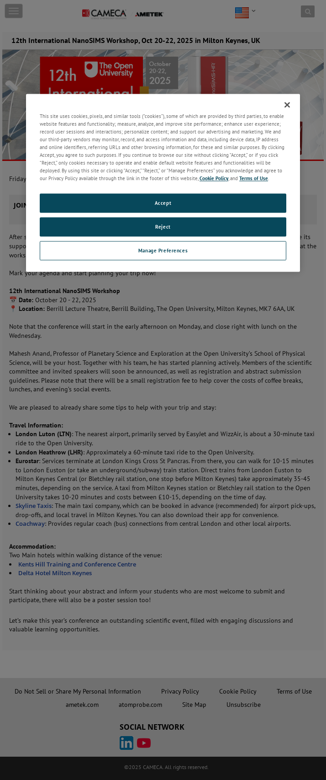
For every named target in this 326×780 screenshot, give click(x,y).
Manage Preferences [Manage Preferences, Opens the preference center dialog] (163, 250)
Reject (162, 227)
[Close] (287, 105)
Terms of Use (253, 178)
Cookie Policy (214, 178)
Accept (163, 203)
